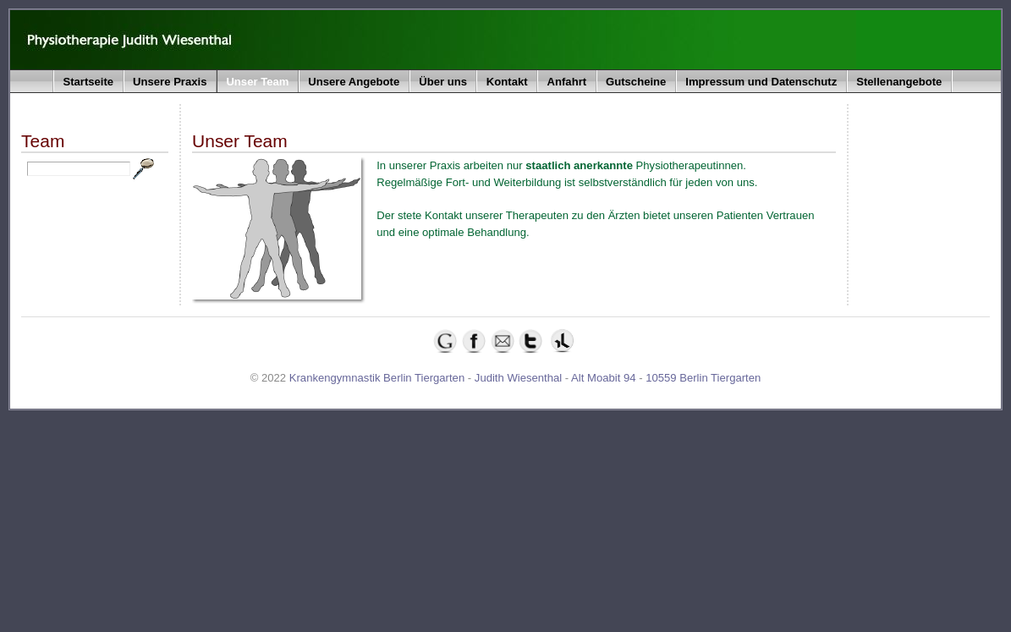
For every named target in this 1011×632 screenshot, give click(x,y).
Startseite (88, 81)
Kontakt (507, 81)
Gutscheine (636, 81)
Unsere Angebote (353, 81)
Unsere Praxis (169, 81)
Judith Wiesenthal (518, 377)
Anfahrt (567, 81)
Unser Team (257, 81)
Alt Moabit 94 (603, 377)
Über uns (443, 81)
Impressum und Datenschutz (761, 81)
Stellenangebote (899, 81)
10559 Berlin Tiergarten (703, 377)
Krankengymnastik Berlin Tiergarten (376, 377)
